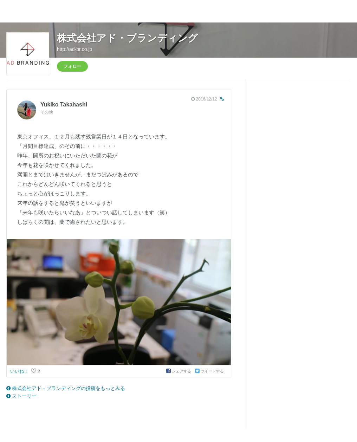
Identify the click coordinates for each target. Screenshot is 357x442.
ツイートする (209, 371)
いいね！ (20, 371)
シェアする (179, 371)
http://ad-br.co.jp (74, 49)
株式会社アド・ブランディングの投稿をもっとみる (65, 388)
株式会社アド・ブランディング (127, 38)
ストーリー (21, 396)
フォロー (72, 66)
